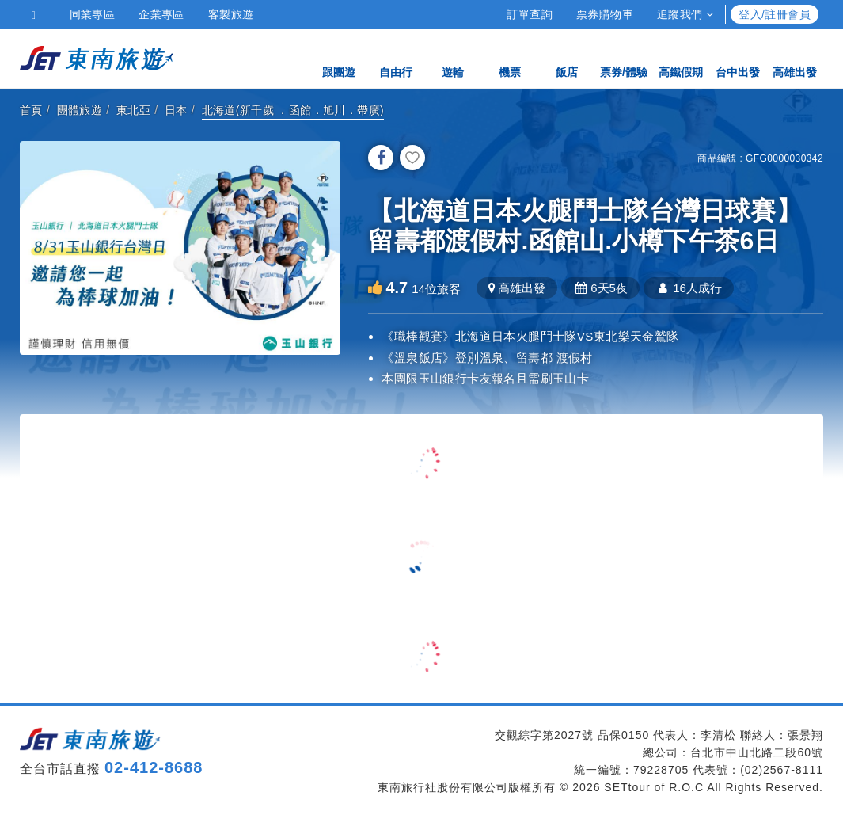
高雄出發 (795, 57)
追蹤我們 (685, 14)
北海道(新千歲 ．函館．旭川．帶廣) (293, 110)
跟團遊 (338, 57)
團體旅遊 (80, 110)
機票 (510, 57)
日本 (176, 110)
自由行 (395, 57)
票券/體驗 (623, 57)
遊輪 (453, 57)
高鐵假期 (681, 57)
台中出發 (738, 57)
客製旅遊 (231, 14)
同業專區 (93, 14)
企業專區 (161, 14)
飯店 (567, 57)
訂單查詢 (530, 14)
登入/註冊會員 (775, 14)
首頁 (31, 110)
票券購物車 (604, 14)
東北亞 (133, 110)
